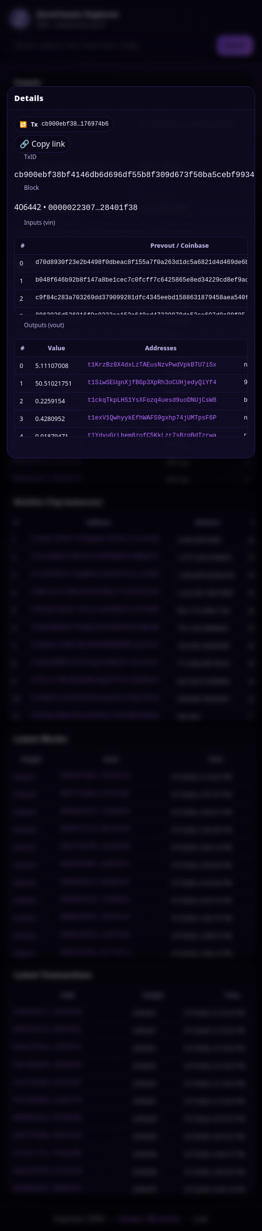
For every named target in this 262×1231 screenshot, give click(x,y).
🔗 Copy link (42, 143)
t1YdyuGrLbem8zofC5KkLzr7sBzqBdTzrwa (152, 438)
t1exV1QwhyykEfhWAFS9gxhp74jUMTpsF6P (152, 421)
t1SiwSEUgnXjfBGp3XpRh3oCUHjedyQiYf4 (152, 385)
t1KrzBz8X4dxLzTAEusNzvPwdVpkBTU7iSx (152, 368)
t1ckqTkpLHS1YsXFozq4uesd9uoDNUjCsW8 (152, 403)
